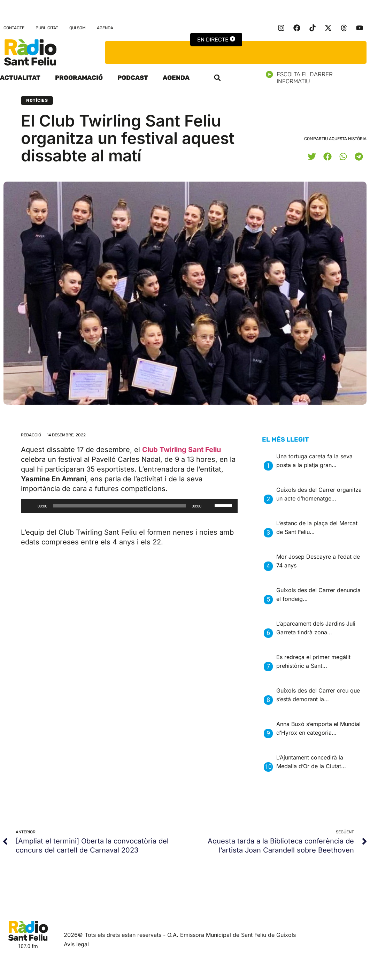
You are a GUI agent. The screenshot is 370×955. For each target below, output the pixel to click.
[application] (129, 506)
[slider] (119, 505)
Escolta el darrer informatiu (318, 78)
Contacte (13, 27)
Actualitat (20, 78)
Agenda (105, 27)
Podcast (132, 78)
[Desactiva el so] (209, 505)
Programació (79, 78)
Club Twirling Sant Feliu (181, 449)
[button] (217, 77)
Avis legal (76, 944)
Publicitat (47, 27)
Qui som (77, 27)
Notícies (37, 100)
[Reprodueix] (29, 505)
